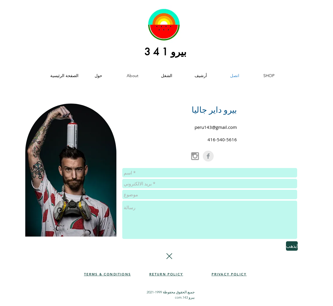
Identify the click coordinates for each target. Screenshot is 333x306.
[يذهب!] (292, 246)
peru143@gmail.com (216, 127)
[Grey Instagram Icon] (195, 156)
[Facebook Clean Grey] (208, 156)
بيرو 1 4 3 (165, 52)
